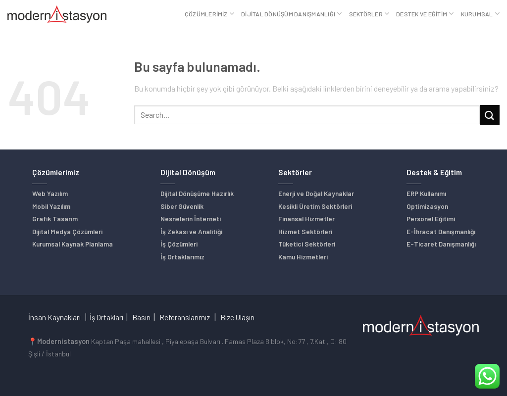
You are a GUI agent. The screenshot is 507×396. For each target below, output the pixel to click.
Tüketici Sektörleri (306, 244)
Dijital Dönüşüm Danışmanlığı (291, 13)
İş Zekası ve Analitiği (191, 231)
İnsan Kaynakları (54, 317)
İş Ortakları (106, 317)
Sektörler (369, 13)
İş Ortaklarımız (182, 256)
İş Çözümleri (179, 244)
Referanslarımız (184, 317)
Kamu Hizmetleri (303, 256)
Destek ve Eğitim (425, 13)
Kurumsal (480, 13)
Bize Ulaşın (237, 317)
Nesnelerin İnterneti (190, 218)
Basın (141, 317)
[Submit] (490, 114)
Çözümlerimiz (209, 13)
